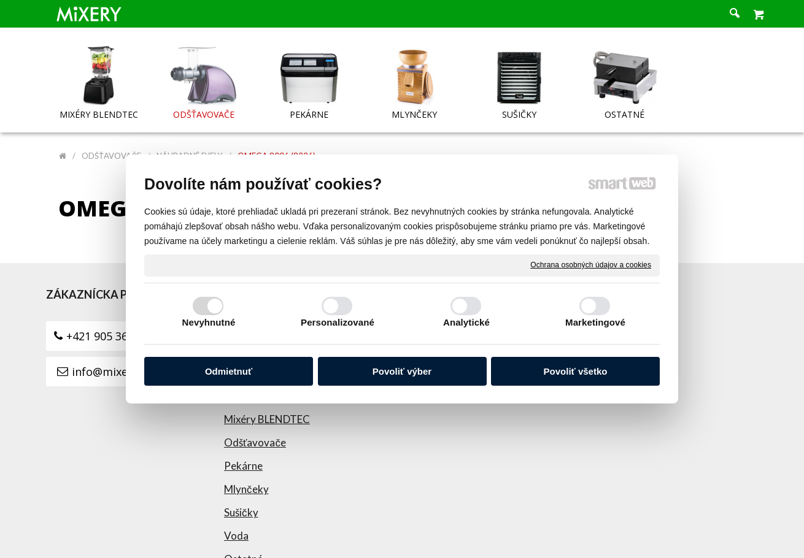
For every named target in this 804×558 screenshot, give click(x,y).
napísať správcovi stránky (424, 530)
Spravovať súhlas (646, 530)
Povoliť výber (402, 371)
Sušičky (246, 413)
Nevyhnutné (209, 322)
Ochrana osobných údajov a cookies (590, 265)
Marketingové (595, 322)
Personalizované (337, 322)
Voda (241, 436)
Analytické (466, 322)
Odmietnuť (228, 371)
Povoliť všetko (576, 371)
